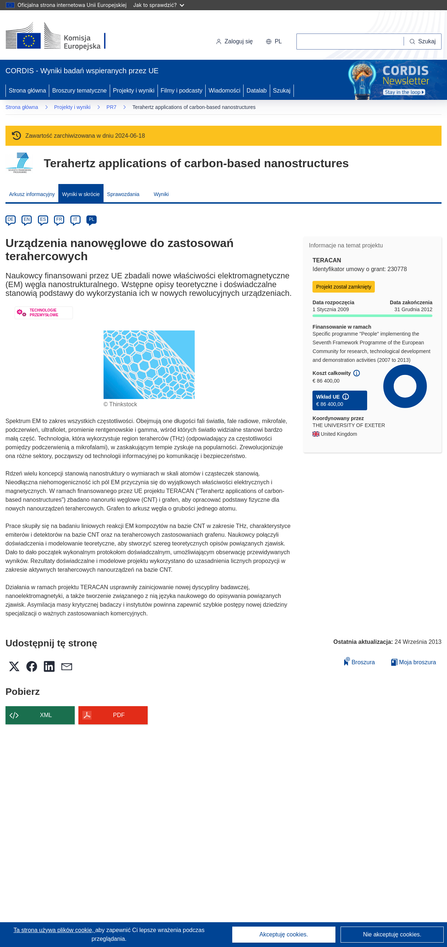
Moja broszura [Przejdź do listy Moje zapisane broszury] (413, 662)
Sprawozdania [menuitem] (123, 194)
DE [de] (11, 219)
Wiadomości (224, 90)
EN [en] (27, 219)
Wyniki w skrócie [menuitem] (81, 194)
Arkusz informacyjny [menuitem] (32, 194)
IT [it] (75, 219)
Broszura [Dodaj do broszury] (359, 661)
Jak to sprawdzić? (158, 5)
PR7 (111, 107)
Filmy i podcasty (182, 90)
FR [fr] (59, 219)
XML (46, 715)
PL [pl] (91, 219)
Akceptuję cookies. (284, 934)
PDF (119, 715)
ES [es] (43, 219)
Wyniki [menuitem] (161, 194)
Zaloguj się (234, 41)
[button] (274, 42)
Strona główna (27, 90)
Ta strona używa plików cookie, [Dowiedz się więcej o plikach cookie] (54, 930)
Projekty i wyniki (134, 90)
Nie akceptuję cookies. (392, 934)
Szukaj (282, 90)
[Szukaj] (423, 42)
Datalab (256, 90)
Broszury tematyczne (79, 90)
